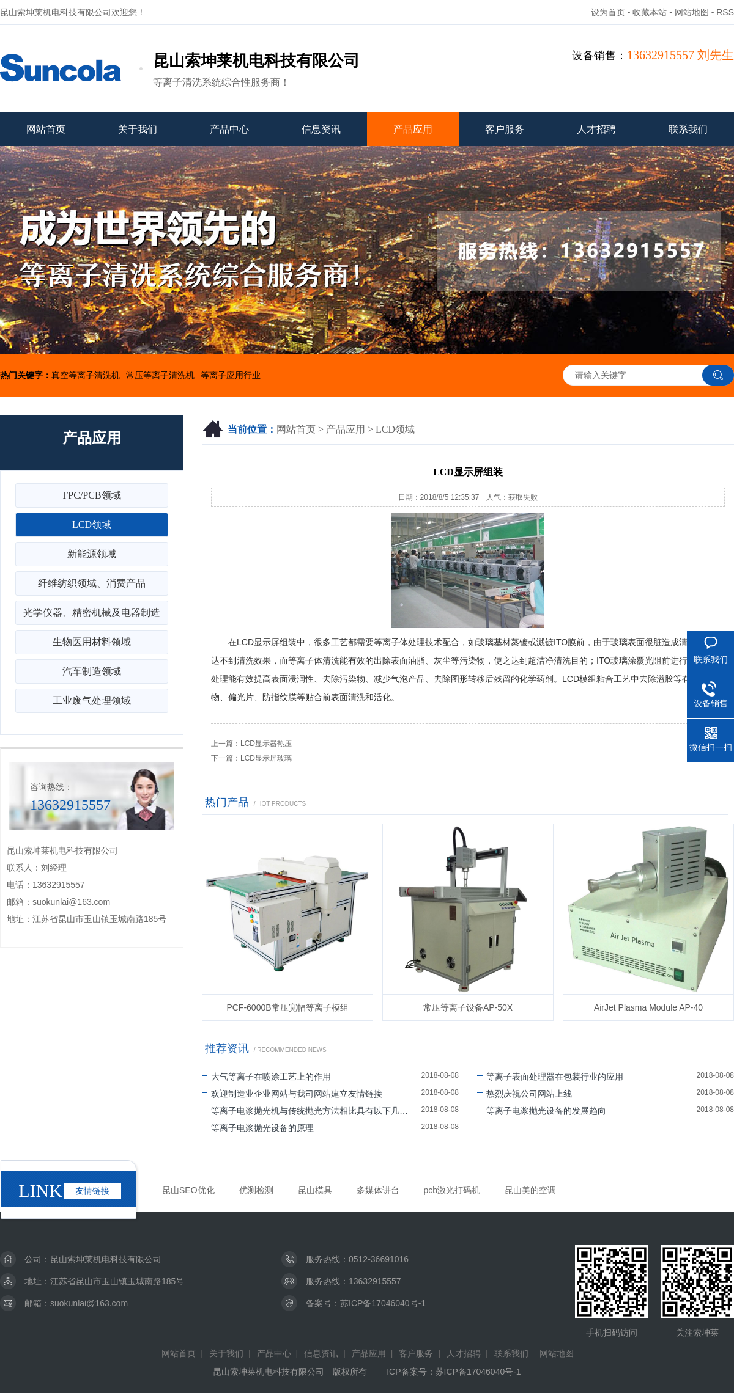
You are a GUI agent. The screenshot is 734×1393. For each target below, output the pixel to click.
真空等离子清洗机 (85, 375)
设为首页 (608, 12)
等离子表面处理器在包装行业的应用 (550, 1076)
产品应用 (412, 129)
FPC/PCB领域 (91, 495)
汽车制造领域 (91, 671)
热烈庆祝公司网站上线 (524, 1094)
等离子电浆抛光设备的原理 (258, 1128)
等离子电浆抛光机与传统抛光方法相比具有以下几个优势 (311, 1111)
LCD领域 (395, 429)
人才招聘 (596, 129)
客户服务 (504, 129)
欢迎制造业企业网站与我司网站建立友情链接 (292, 1094)
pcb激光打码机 (452, 1190)
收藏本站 (649, 12)
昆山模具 (315, 1190)
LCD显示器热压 (266, 743)
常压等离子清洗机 (160, 375)
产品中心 (229, 129)
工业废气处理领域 (92, 700)
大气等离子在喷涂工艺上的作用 (266, 1076)
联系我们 (688, 129)
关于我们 (137, 129)
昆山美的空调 (530, 1190)
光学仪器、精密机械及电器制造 (91, 612)
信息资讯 (321, 129)
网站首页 (45, 129)
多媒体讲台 (378, 1190)
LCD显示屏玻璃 (266, 758)
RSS (725, 12)
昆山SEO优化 (188, 1190)
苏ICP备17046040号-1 (383, 1303)
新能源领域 (91, 554)
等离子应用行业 (231, 375)
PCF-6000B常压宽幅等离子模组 (287, 1007)
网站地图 (692, 12)
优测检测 (256, 1190)
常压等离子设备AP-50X (468, 1007)
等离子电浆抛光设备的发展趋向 (541, 1111)
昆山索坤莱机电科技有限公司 (105, 1259)
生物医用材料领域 (92, 642)
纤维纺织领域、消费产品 (92, 583)
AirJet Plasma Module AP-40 (648, 1007)
